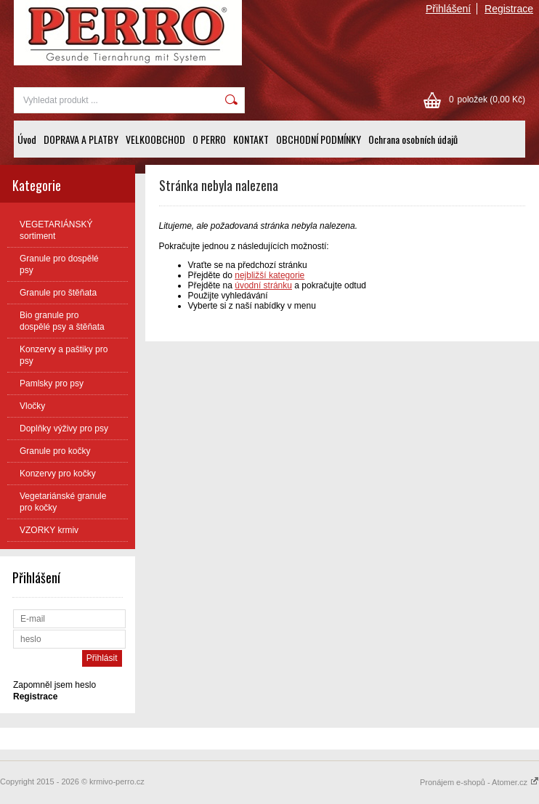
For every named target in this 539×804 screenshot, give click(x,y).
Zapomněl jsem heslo (54, 685)
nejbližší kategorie (269, 275)
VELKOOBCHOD (155, 139)
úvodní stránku (263, 285)
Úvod (26, 139)
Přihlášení (448, 9)
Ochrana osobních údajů (413, 139)
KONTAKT (251, 139)
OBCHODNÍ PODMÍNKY (318, 139)
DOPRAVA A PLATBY (81, 139)
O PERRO (209, 139)
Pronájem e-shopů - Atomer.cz (479, 782)
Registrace (509, 9)
